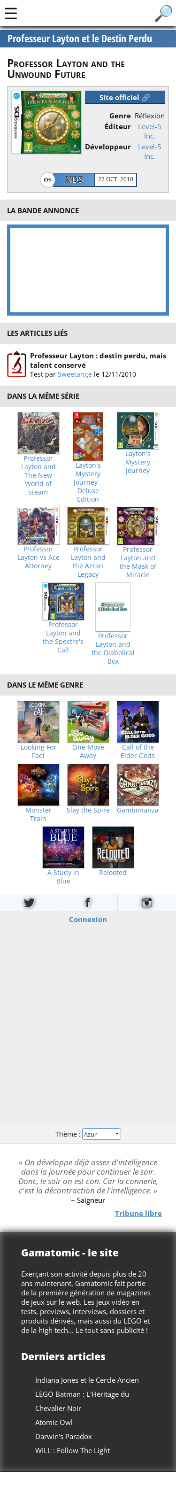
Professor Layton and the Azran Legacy (88, 562)
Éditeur (118, 126)
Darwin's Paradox (63, 1436)
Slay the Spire (88, 810)
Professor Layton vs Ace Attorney (38, 557)
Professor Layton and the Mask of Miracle (138, 562)
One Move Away (88, 751)
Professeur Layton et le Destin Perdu (80, 38)
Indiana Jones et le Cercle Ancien (87, 1380)
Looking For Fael (38, 751)
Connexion (88, 918)
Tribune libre (138, 1212)
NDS (74, 179)
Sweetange (75, 374)
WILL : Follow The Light (72, 1450)
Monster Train (38, 814)
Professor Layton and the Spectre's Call (63, 637)
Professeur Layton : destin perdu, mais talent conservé (98, 360)
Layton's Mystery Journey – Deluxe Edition (88, 482)
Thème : (87, 1134)
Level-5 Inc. (149, 131)
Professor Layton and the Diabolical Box (113, 649)
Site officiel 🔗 (124, 97)
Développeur (108, 146)
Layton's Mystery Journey (138, 462)
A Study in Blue (63, 876)
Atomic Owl (54, 1422)
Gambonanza (138, 810)
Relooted (113, 872)
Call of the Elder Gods (138, 751)
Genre (120, 115)
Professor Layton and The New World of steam (38, 475)
